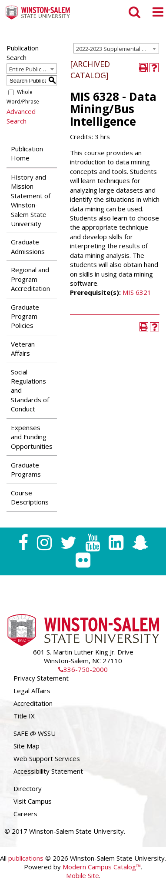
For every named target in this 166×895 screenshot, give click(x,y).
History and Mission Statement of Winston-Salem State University (30, 200)
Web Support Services (46, 758)
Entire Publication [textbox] (32, 69)
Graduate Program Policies (25, 316)
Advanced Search (21, 116)
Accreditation (33, 703)
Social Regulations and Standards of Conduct (30, 390)
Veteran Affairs (23, 348)
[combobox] (116, 48)
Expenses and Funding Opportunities (32, 437)
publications (25, 858)
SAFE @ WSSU (34, 733)
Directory (27, 788)
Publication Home (27, 153)
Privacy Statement (41, 678)
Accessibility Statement (48, 771)
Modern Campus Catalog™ (102, 866)
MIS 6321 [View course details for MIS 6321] (137, 292)
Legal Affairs (31, 690)
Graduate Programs (26, 469)
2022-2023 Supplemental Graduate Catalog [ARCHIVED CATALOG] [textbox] (117, 49)
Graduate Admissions (28, 246)
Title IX (24, 715)
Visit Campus (32, 801)
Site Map (26, 745)
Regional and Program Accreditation (30, 279)
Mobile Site (82, 875)
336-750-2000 (83, 669)
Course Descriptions (30, 497)
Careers (25, 813)
